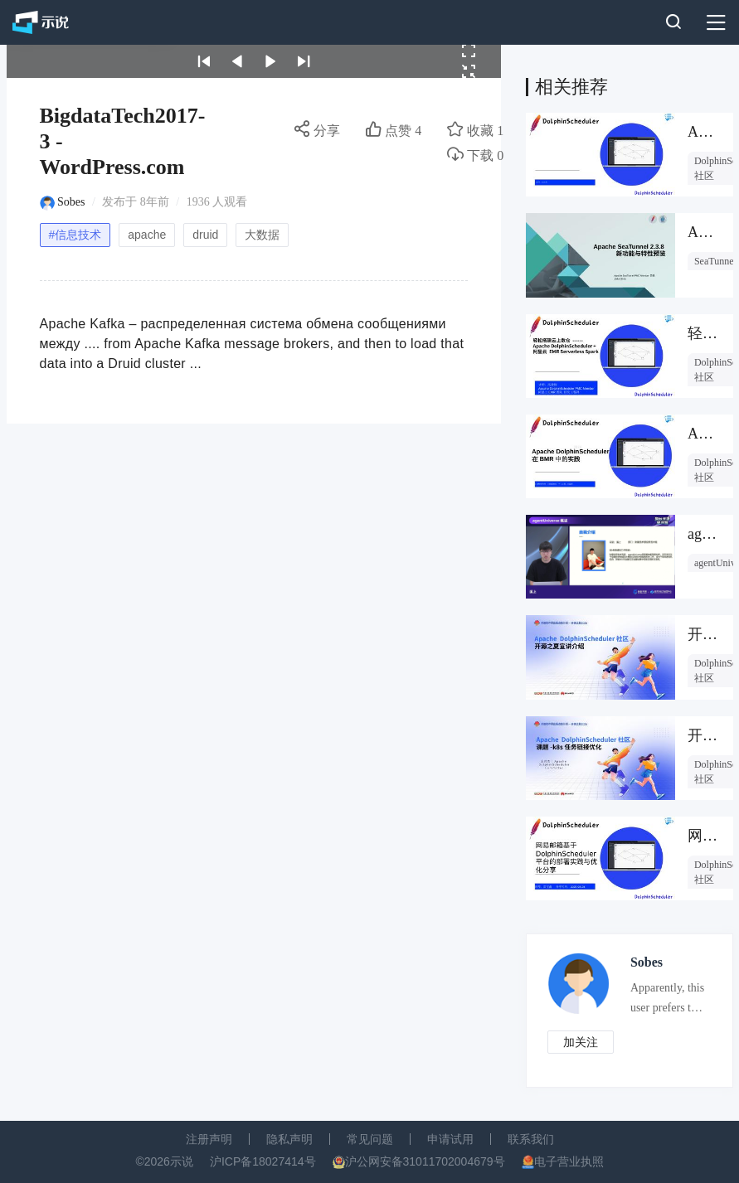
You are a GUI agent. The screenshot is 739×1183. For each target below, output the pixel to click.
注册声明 (209, 1139)
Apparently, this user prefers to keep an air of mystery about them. (667, 1001)
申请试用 (450, 1139)
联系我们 (531, 1139)
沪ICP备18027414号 (263, 1161)
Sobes (71, 202)
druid (205, 234)
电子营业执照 (569, 1161)
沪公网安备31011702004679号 (425, 1161)
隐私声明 (289, 1139)
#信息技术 (75, 234)
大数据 (262, 234)
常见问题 (370, 1139)
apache (147, 234)
